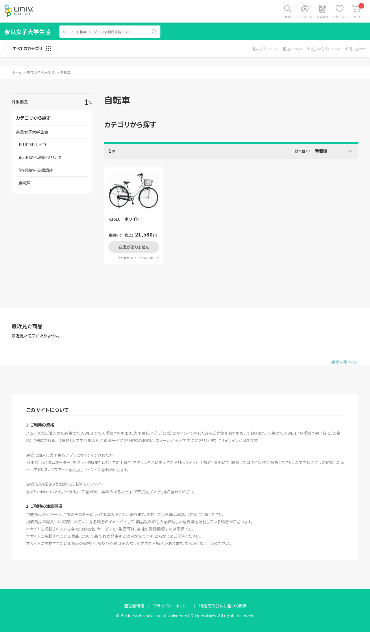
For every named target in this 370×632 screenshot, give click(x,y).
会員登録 (322, 16)
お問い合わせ (355, 48)
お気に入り (340, 16)
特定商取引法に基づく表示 (222, 606)
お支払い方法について (324, 48)
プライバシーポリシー (171, 606)
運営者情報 (134, 606)
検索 (288, 16)
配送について (293, 48)
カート (359, 11)
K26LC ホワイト (123, 219)
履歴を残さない (344, 362)
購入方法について (265, 48)
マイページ (305, 16)
